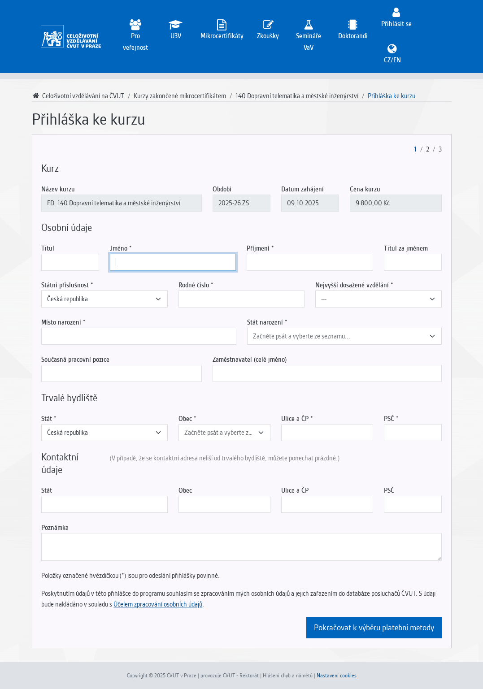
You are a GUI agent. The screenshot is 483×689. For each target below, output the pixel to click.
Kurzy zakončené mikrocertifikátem (180, 96)
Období (222, 189)
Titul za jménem (406, 248)
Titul (47, 248)
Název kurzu (58, 189)
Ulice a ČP (295, 419)
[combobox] (104, 299)
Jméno (118, 248)
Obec (185, 419)
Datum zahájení (302, 189)
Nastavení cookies (337, 675)
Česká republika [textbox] (67, 299)
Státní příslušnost (65, 285)
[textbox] (339, 336)
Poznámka (55, 528)
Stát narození (265, 322)
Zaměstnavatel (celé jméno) (250, 359)
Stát (46, 419)
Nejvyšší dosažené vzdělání (352, 285)
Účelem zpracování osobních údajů (157, 604)
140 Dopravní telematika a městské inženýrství (296, 96)
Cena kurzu (365, 189)
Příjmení (258, 248)
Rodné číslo (193, 285)
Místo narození (61, 322)
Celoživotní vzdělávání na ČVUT (78, 96)
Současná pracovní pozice (75, 359)
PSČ (389, 419)
